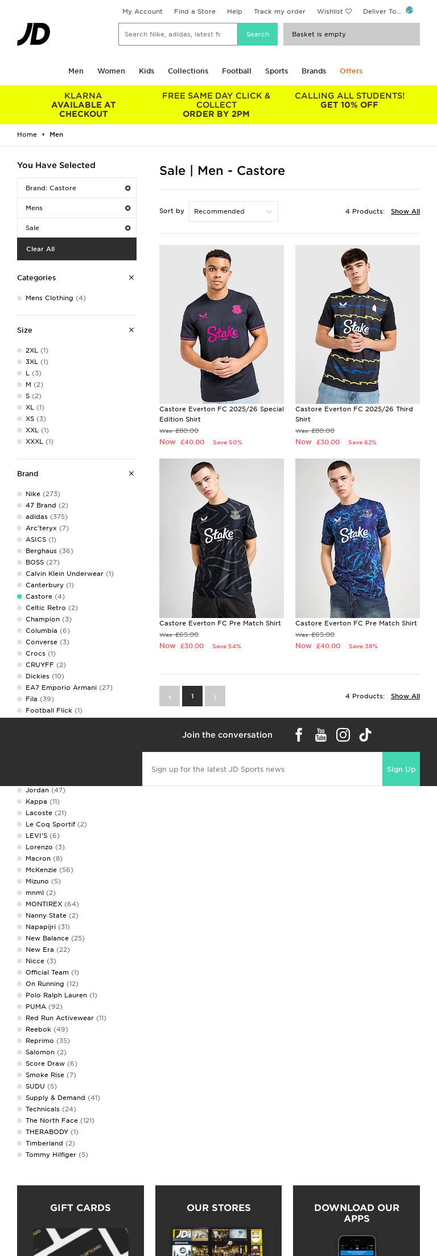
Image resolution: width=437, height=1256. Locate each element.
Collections (188, 71)
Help (234, 11)
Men (76, 71)
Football (237, 71)
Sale (78, 228)
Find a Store (195, 11)
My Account (142, 11)
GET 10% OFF (349, 100)
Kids (146, 71)
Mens (78, 208)
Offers (351, 71)
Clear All (40, 249)
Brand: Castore (78, 188)
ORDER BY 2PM (217, 104)
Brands (314, 71)
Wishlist (330, 11)
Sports (276, 71)
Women (111, 71)
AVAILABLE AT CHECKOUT (83, 104)
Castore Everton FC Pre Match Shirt (220, 623)
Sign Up (401, 769)
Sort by (171, 211)
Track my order (280, 11)
